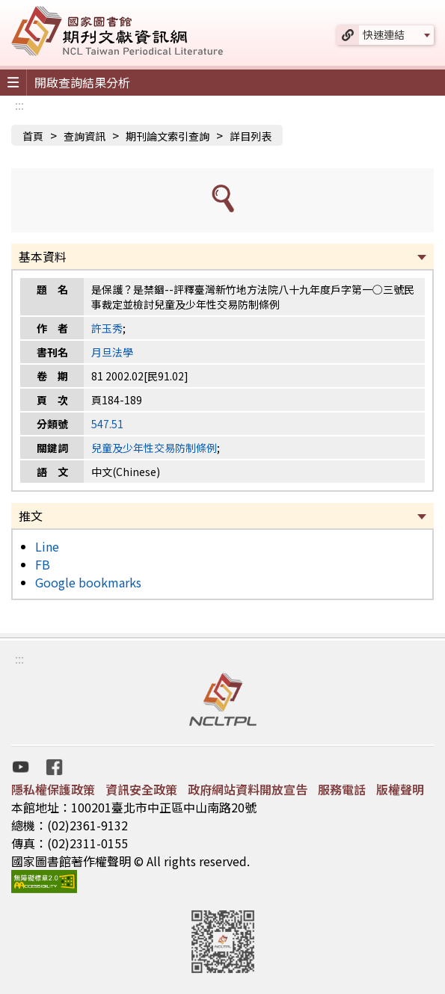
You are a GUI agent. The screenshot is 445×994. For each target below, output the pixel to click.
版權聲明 (400, 789)
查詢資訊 (84, 136)
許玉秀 (107, 328)
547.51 (107, 423)
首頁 (32, 136)
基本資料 (43, 256)
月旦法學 (112, 352)
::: (19, 105)
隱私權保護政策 (53, 789)
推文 (31, 516)
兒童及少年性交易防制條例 (154, 447)
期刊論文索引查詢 (167, 136)
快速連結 (384, 34)
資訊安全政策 (141, 789)
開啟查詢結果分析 (82, 82)
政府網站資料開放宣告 (247, 789)
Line (47, 546)
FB (42, 564)
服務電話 (342, 789)
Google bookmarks (88, 582)
